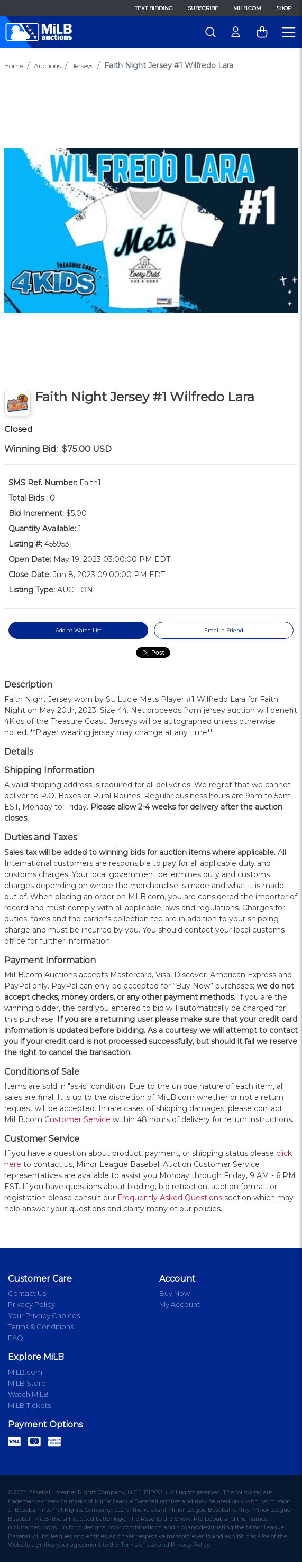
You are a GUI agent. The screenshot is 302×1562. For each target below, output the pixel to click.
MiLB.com (247, 8)
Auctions (47, 66)
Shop (283, 8)
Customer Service (77, 1119)
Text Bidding (154, 8)
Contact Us (27, 1293)
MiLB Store (27, 1383)
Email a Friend (223, 630)
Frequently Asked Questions (169, 1197)
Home (13, 66)
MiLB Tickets (29, 1405)
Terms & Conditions (41, 1326)
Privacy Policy (31, 1304)
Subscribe (203, 8)
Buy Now (174, 1293)
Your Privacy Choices (44, 1315)
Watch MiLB (28, 1394)
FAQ (15, 1337)
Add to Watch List (79, 630)
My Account (179, 1304)
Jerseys (82, 66)
